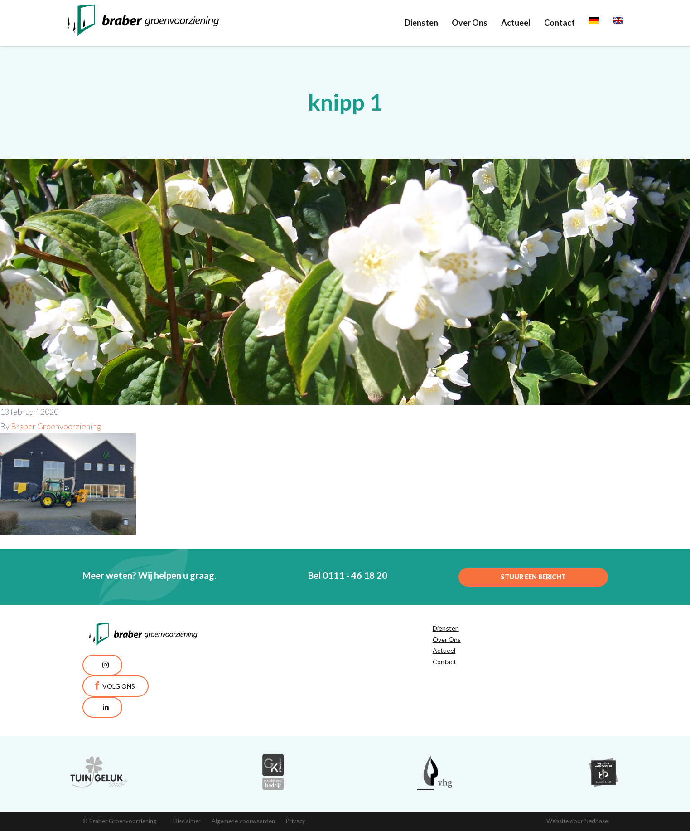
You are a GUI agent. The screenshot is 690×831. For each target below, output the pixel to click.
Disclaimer (187, 821)
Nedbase (596, 821)
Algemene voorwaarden (243, 821)
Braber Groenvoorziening (56, 426)
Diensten (421, 23)
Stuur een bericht (533, 577)
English (626, 23)
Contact (559, 23)
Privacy (295, 821)
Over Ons (469, 23)
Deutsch (604, 23)
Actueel (516, 23)
